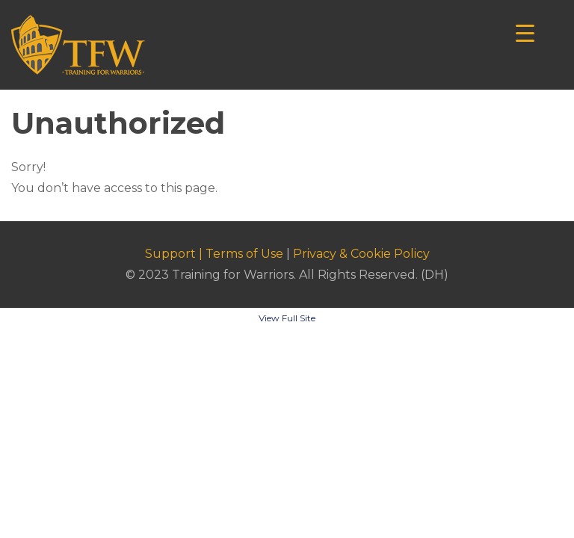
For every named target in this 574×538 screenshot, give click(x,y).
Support (170, 254)
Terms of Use (244, 254)
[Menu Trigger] (525, 31)
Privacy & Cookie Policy (361, 254)
